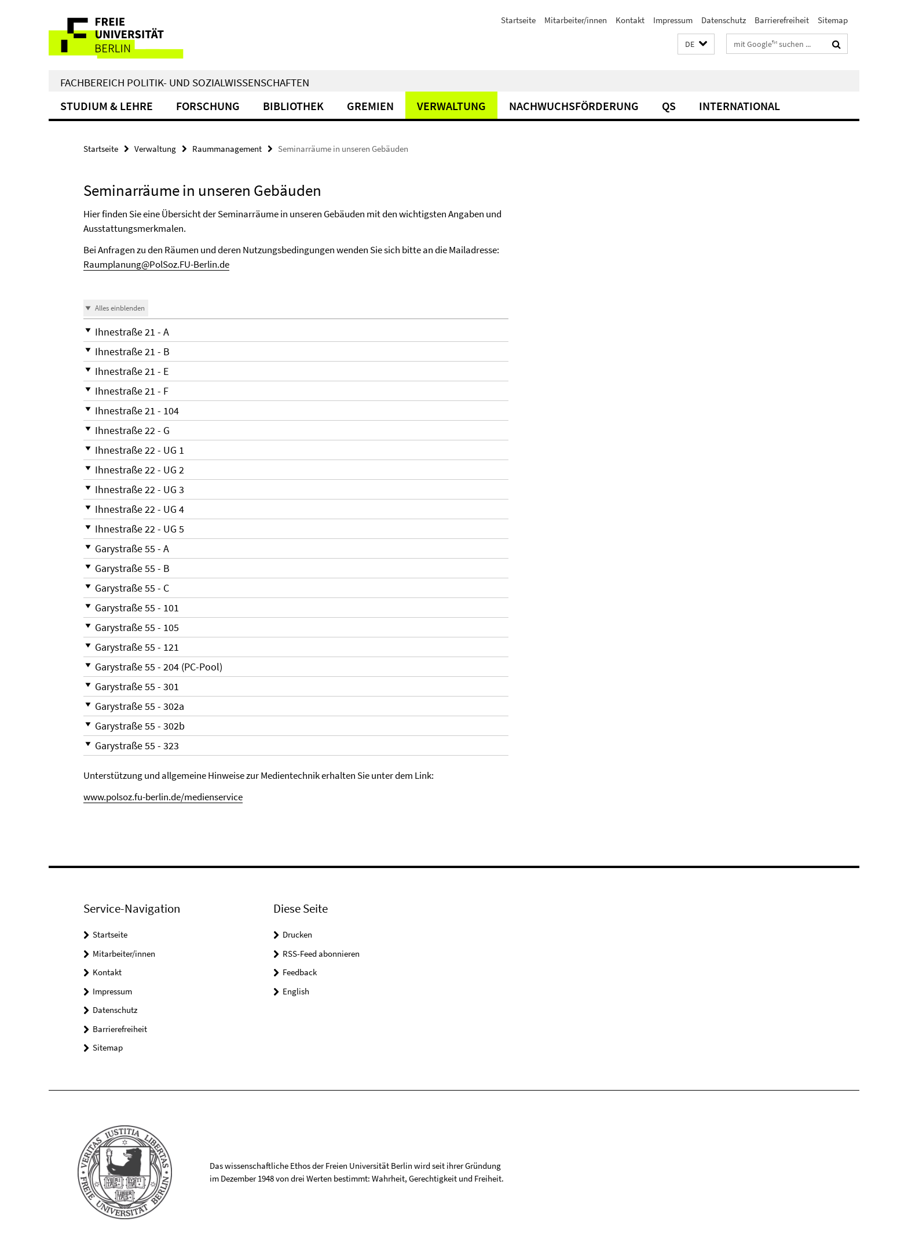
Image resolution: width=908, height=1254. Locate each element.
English (296, 991)
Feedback (300, 972)
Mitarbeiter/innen (575, 19)
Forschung (208, 106)
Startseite (518, 19)
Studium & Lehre (106, 106)
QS (669, 106)
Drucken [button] (297, 934)
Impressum (673, 19)
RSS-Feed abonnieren (321, 953)
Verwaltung (451, 106)
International (739, 106)
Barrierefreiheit (782, 19)
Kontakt (630, 19)
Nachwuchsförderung (574, 106)
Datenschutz (723, 19)
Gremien (370, 106)
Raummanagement (227, 148)
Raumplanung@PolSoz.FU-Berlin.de (156, 264)
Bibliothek (293, 106)
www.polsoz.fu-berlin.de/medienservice (163, 796)
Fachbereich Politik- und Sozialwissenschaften (184, 82)
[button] (696, 44)
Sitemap (833, 19)
